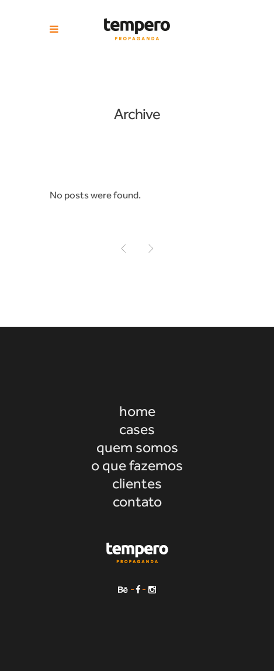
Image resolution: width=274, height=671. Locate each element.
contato (137, 501)
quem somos (137, 447)
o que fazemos (137, 465)
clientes (137, 483)
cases (137, 429)
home (137, 411)
